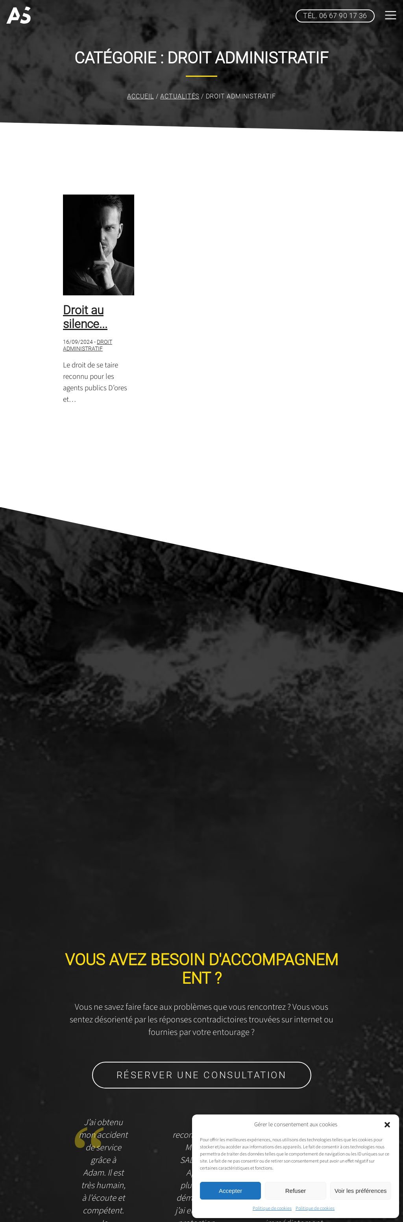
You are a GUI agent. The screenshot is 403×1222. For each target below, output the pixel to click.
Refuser (295, 1190)
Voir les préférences (361, 1190)
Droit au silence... (85, 317)
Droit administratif (87, 345)
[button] (387, 1125)
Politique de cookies (272, 1208)
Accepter (230, 1190)
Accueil (140, 96)
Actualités (179, 96)
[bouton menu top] (390, 16)
